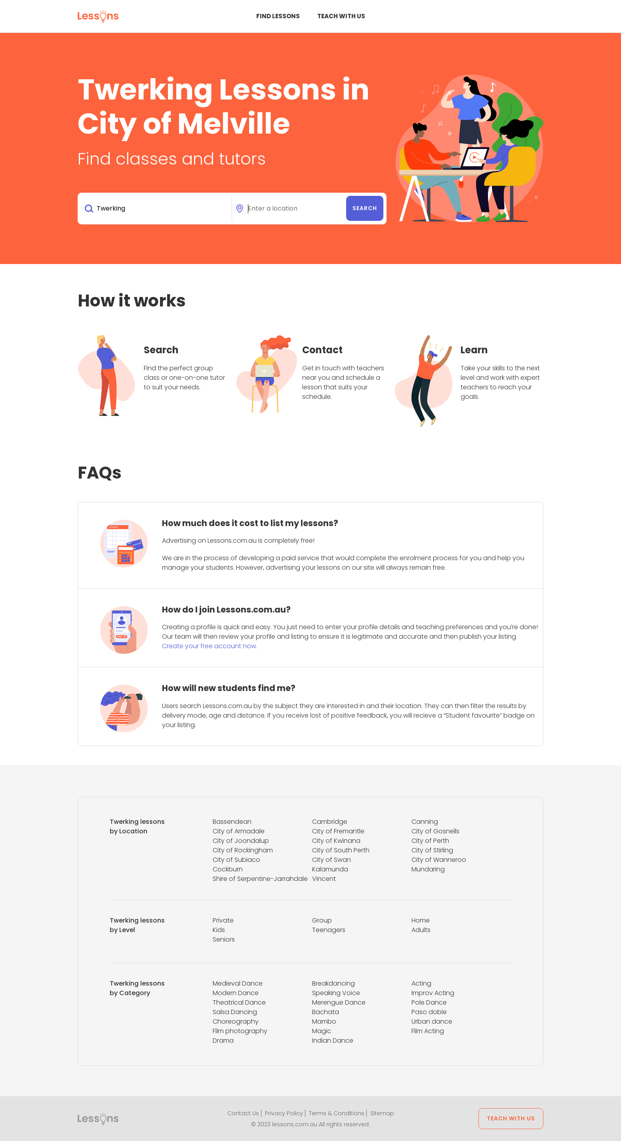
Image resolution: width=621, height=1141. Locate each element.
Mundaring (428, 869)
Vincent (324, 878)
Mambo (324, 1021)
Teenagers (328, 929)
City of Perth (430, 840)
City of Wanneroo (438, 859)
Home (420, 920)
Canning (424, 821)
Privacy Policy (284, 1113)
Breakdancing (333, 983)
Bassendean (232, 821)
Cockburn (228, 869)
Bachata (325, 1012)
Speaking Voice (336, 992)
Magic (321, 1031)
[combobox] (156, 208)
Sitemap (382, 1113)
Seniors (224, 939)
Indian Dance (332, 1040)
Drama (223, 1040)
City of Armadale (239, 831)
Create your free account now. (209, 646)
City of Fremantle (338, 831)
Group (322, 920)
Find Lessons (278, 16)
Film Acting (427, 1031)
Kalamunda (330, 869)
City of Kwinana (336, 840)
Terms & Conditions (336, 1113)
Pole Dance (429, 1002)
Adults (421, 929)
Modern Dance (236, 992)
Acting (421, 983)
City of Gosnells (435, 831)
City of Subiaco (236, 859)
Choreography (236, 1021)
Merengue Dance (339, 1002)
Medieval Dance (238, 983)
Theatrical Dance (239, 1002)
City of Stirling (432, 850)
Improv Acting (432, 992)
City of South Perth (341, 850)
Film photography (240, 1031)
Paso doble (429, 1012)
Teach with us (341, 16)
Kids (219, 929)
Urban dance (431, 1021)
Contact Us (243, 1113)
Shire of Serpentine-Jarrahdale (260, 878)
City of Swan (331, 859)
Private (223, 920)
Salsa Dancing (235, 1012)
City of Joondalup (241, 840)
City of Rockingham (243, 850)
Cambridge (329, 821)
